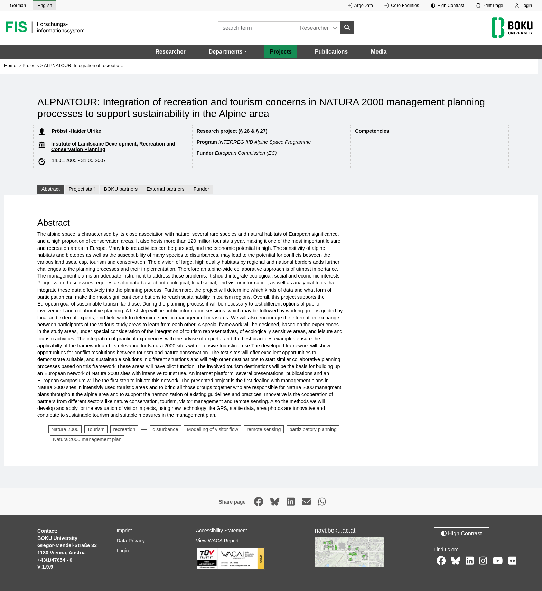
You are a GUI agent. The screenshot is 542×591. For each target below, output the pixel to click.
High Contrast (447, 5)
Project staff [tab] (82, 189)
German (18, 5)
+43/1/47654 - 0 (54, 560)
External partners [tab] (166, 189)
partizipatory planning (313, 429)
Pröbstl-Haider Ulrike (76, 131)
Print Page (489, 5)
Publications (331, 52)
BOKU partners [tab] (121, 189)
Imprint (124, 530)
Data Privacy (130, 540)
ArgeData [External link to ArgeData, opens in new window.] (360, 5)
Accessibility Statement (221, 530)
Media (378, 52)
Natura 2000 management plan (87, 439)
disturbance (165, 429)
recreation (124, 429)
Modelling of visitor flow (212, 429)
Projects (281, 52)
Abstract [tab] (50, 189)
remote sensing (264, 429)
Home (10, 65)
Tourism (95, 429)
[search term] (257, 28)
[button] (227, 51)
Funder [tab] (201, 189)
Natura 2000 (64, 429)
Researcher (171, 52)
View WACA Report (217, 540)
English (45, 5)
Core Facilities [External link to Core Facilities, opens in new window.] (401, 5)
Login (523, 5)
